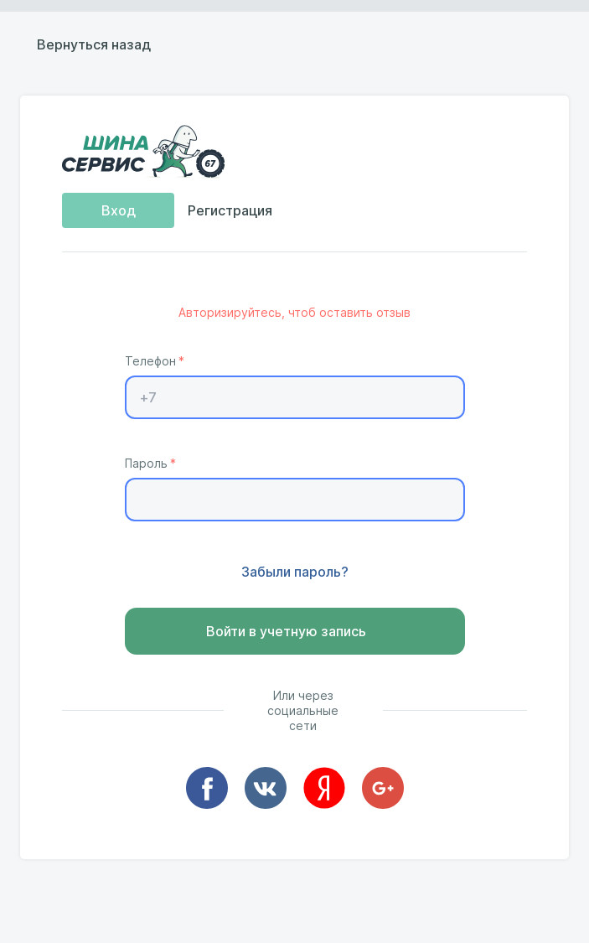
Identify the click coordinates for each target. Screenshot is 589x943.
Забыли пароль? (295, 572)
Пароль (146, 463)
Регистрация (230, 211)
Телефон (150, 361)
